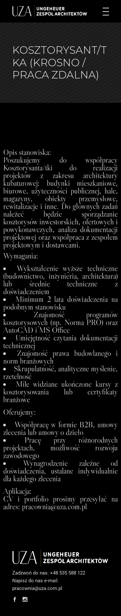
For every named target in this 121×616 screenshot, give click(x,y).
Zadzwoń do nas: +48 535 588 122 (48, 573)
